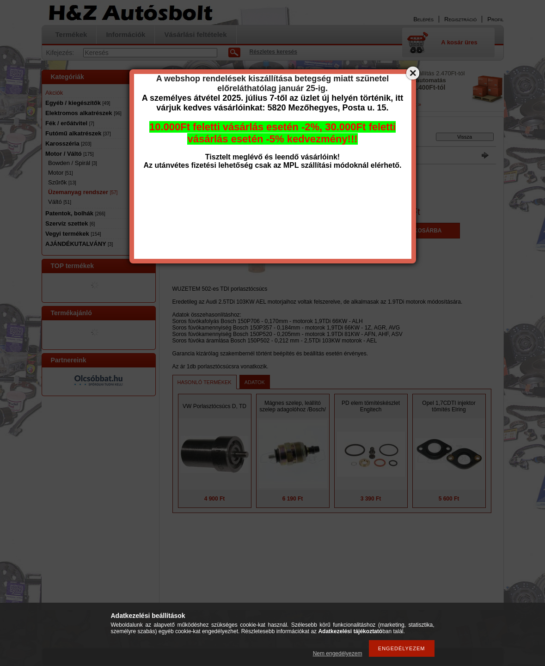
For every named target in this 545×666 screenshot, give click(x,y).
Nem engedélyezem (337, 653)
